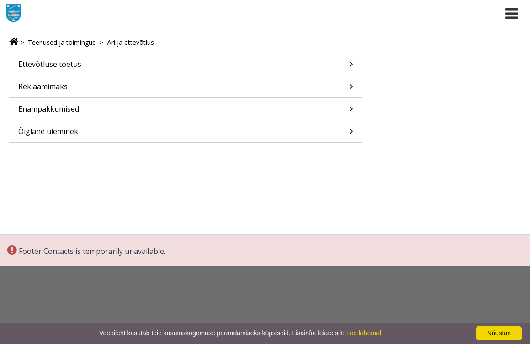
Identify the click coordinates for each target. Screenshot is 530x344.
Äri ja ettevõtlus (130, 42)
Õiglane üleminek (185, 134)
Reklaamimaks (185, 89)
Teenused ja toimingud (62, 42)
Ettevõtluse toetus (185, 67)
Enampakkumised (185, 112)
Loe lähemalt (364, 333)
